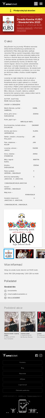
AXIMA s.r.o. (22, 396)
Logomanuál (22, 385)
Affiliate (22, 379)
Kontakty (23, 362)
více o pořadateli (14, 297)
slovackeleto (12, 291)
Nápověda (22, 374)
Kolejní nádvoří (25, 28)
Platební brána (32, 396)
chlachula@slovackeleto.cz (17, 294)
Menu (41, 4)
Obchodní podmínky (22, 390)
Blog (22, 368)
